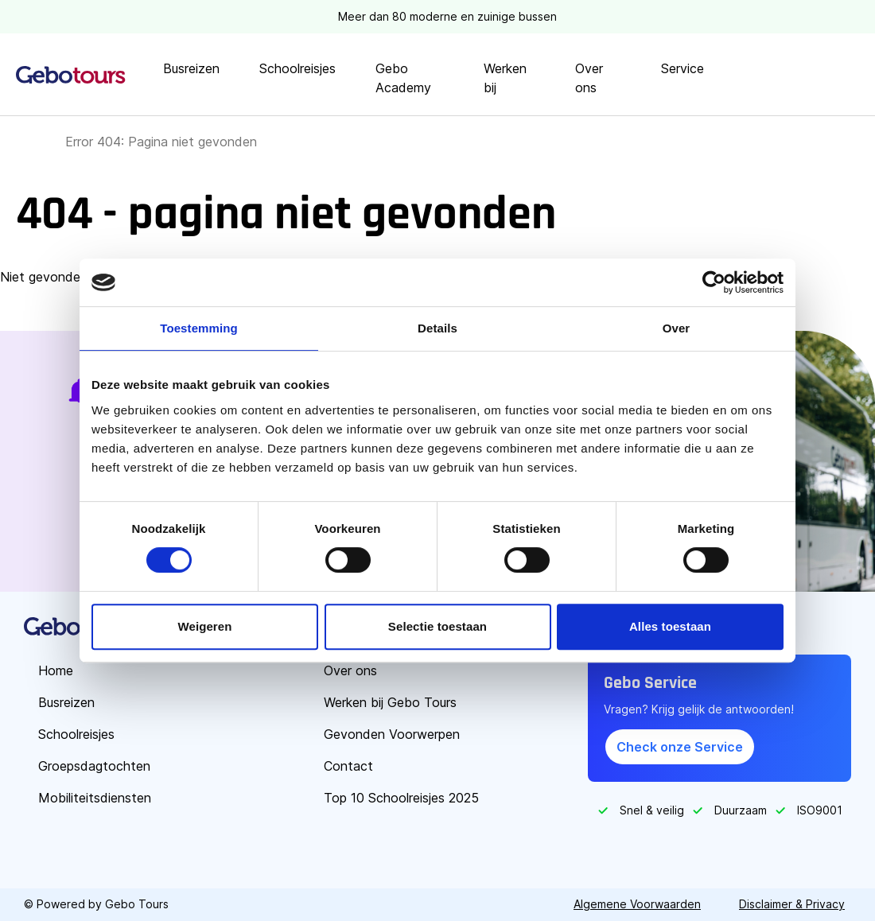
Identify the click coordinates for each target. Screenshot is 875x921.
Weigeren (204, 626)
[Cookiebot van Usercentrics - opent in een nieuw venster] (714, 282)
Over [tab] (676, 328)
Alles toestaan (670, 626)
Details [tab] (437, 328)
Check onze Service (679, 747)
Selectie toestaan (437, 626)
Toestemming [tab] (199, 328)
